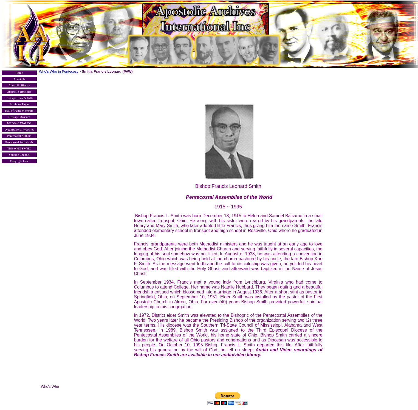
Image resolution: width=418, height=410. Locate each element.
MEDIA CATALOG (19, 123)
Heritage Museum (19, 116)
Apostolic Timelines (19, 91)
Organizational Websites (19, 129)
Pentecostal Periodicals (19, 142)
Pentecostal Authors (19, 135)
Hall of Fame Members (19, 110)
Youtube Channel (19, 154)
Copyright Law (19, 161)
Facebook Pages (19, 104)
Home (19, 72)
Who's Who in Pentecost (58, 71)
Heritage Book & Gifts (19, 98)
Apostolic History (19, 85)
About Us (19, 79)
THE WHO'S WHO (19, 148)
